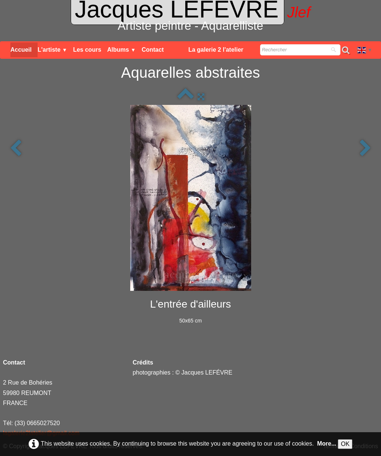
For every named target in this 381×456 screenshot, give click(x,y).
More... (326, 443)
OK (345, 444)
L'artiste (52, 49)
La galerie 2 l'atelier (215, 49)
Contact (153, 49)
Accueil (21, 49)
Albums (121, 49)
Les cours (87, 49)
